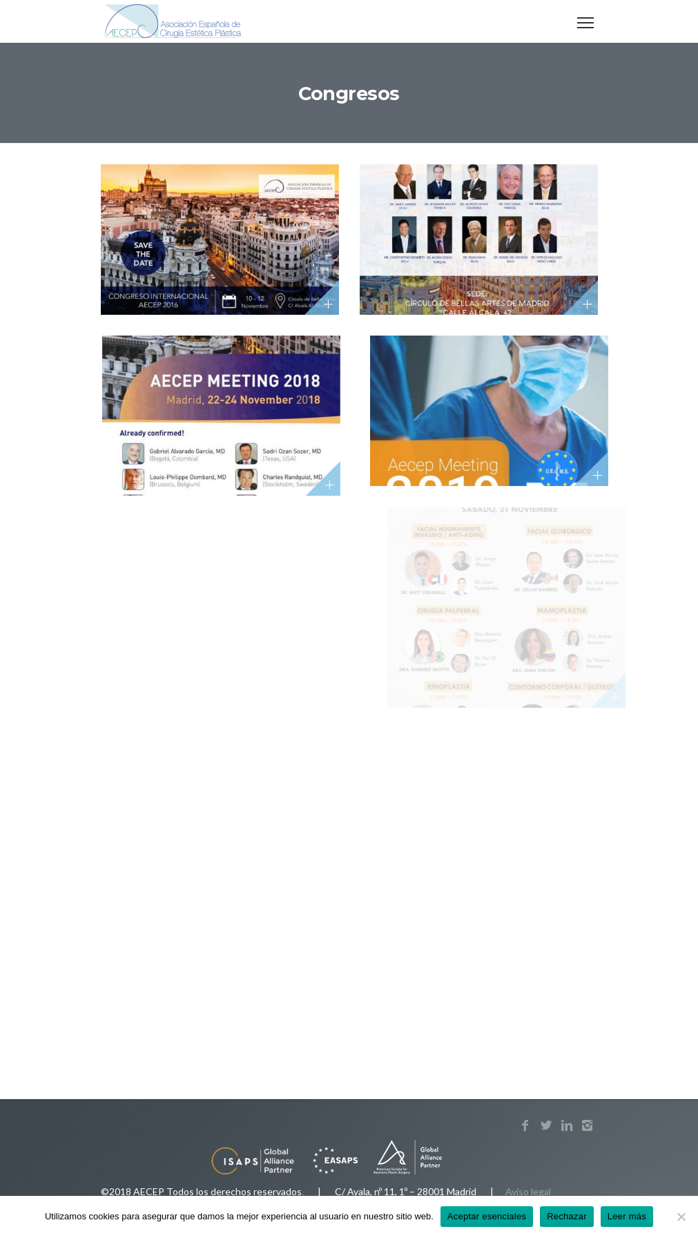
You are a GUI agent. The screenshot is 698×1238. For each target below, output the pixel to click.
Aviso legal (528, 1191)
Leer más (627, 1216)
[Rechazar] (681, 1217)
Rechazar (567, 1216)
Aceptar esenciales (486, 1216)
